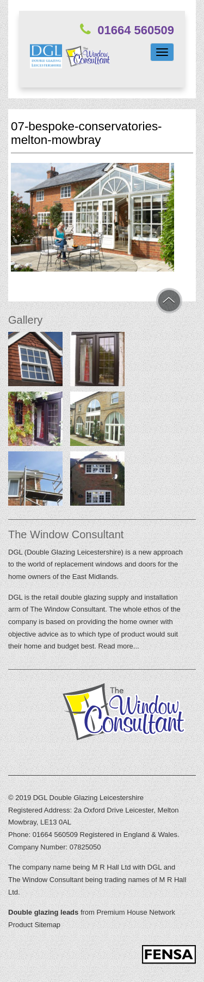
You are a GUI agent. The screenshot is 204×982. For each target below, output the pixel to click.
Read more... (118, 646)
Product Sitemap (34, 925)
